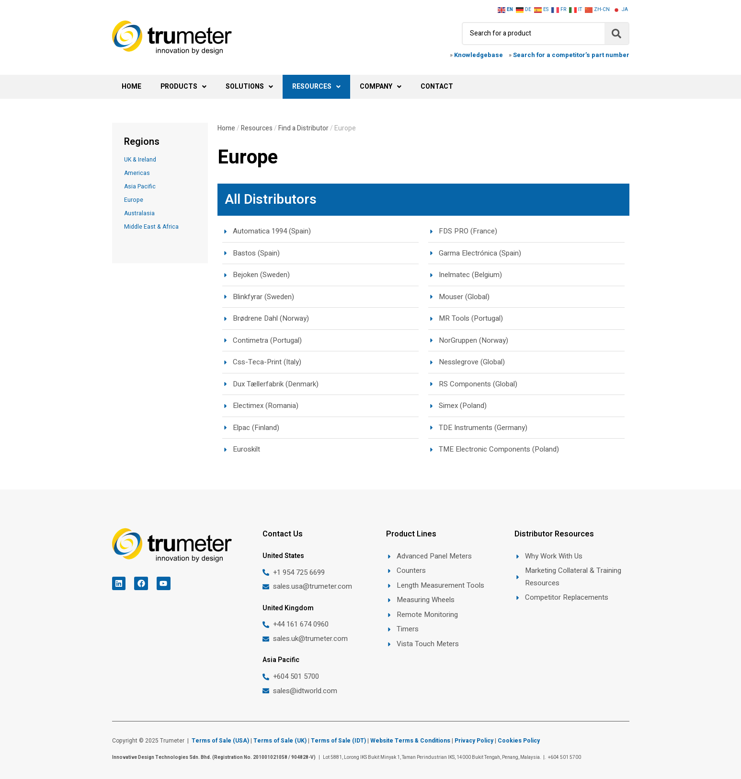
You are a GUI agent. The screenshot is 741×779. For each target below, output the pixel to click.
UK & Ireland (140, 159)
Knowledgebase (478, 54)
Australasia (139, 213)
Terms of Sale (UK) (280, 740)
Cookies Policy (519, 740)
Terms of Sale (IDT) (338, 740)
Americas (137, 173)
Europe (133, 200)
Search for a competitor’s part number (571, 54)
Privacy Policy (474, 740)
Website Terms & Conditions (410, 740)
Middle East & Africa (151, 226)
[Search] (616, 33)
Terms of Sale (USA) (220, 740)
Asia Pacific (140, 186)
